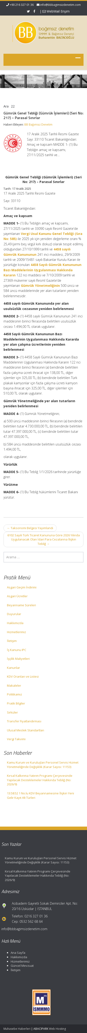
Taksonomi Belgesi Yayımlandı (30, 528)
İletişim (12, 641)
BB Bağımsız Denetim (38, 124)
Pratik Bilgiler (16, 703)
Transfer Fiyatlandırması (24, 721)
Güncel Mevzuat (20, 966)
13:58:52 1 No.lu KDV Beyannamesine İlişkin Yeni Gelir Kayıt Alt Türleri (40, 795)
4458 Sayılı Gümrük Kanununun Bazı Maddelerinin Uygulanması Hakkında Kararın (42, 269)
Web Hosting (57, 1029)
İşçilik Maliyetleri (18, 659)
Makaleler (14, 685)
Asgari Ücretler (17, 596)
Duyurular (14, 614)
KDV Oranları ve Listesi (23, 676)
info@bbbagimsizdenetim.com (60, 5)
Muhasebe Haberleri (16, 1029)
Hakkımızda (15, 623)
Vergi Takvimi (16, 739)
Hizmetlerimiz (16, 632)
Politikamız (14, 694)
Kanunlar (13, 668)
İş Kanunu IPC (16, 650)
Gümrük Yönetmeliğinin (40, 285)
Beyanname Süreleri (21, 605)
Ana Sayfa (16, 953)
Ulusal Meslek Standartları (25, 730)
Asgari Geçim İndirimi (21, 587)
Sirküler (12, 712)
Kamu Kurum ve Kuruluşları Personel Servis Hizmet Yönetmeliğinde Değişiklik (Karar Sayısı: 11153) (42, 764)
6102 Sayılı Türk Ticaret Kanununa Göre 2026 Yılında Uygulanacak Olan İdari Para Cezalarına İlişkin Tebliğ (43, 539)
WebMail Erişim (56, 11)
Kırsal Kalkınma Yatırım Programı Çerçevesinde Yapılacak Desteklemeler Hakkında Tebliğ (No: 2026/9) (39, 780)
